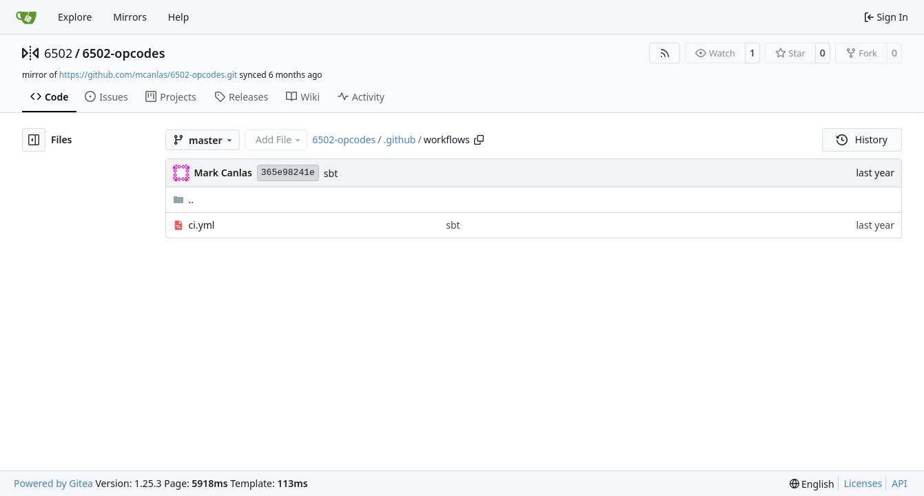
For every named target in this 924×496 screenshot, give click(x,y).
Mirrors (130, 16)
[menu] (812, 483)
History (861, 139)
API (899, 483)
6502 (58, 53)
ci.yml (202, 224)
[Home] (26, 17)
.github (399, 139)
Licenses (863, 483)
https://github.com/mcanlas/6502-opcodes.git (148, 75)
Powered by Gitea (53, 483)
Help (178, 16)
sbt (331, 173)
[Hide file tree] (33, 140)
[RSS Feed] (665, 53)
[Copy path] (479, 140)
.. (183, 199)
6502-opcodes (123, 53)
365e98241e (288, 172)
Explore (75, 16)
